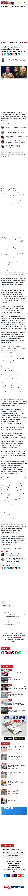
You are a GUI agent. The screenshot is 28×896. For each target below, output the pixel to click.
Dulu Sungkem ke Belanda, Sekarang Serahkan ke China (14, 146)
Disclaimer (19, 861)
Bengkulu (22, 891)
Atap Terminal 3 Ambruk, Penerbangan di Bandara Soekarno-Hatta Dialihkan (15, 756)
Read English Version (16, 42)
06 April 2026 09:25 (15, 768)
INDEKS (7, 6)
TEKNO (22, 6)
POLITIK (12, 6)
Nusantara (10, 749)
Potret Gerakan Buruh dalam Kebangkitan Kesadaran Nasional (15, 141)
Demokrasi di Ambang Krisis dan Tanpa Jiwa (16, 710)
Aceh (4, 891)
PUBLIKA (10, 605)
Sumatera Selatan (7, 893)
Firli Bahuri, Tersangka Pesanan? (15, 132)
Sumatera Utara (13, 891)
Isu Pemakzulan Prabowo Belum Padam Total (17, 799)
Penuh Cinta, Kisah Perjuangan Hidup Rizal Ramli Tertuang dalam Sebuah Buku (16, 127)
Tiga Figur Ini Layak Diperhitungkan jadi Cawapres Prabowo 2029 (16, 765)
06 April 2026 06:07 (15, 802)
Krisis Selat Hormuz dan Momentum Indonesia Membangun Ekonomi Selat (16, 703)
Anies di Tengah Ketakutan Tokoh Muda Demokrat (16, 773)
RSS (14, 871)
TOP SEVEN (5, 743)
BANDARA (16, 852)
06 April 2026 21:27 (15, 786)
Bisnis (9, 786)
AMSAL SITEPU (15, 849)
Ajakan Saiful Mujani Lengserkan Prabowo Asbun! (17, 790)
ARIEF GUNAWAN (11, 602)
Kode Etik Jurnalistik (14, 867)
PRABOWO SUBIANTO (13, 855)
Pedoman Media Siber (14, 863)
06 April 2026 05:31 (16, 749)
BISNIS (17, 6)
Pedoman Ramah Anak (14, 865)
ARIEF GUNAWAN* (14, 59)
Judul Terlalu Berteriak (15, 679)
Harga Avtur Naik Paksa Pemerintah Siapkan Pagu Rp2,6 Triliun (17, 783)
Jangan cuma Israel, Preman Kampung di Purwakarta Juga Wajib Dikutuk (14, 615)
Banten (23, 893)
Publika (4, 42)
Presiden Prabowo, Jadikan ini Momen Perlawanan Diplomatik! (17, 687)
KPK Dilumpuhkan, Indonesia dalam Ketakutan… (16, 137)
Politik (9, 768)
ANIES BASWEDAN (7, 852)
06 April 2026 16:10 (16, 759)
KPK (22, 852)
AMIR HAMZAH (6, 849)
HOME (2, 6)
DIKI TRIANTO (9, 565)
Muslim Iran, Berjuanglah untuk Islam (17, 672)
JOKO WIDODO (20, 602)
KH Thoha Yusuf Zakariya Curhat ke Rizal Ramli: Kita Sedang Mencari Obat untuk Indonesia (16, 560)
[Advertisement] (14, 25)
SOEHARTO (4, 605)
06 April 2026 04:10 (15, 776)
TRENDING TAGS (7, 845)
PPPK (4, 855)
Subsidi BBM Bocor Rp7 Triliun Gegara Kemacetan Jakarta (13, 623)
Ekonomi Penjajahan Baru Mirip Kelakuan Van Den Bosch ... (15, 554)
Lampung (17, 893)
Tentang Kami (10, 861)
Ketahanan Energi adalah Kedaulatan (16, 695)
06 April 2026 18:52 (15, 793)
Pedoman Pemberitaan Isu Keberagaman (14, 869)
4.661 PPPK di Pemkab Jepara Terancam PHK (16, 747)
